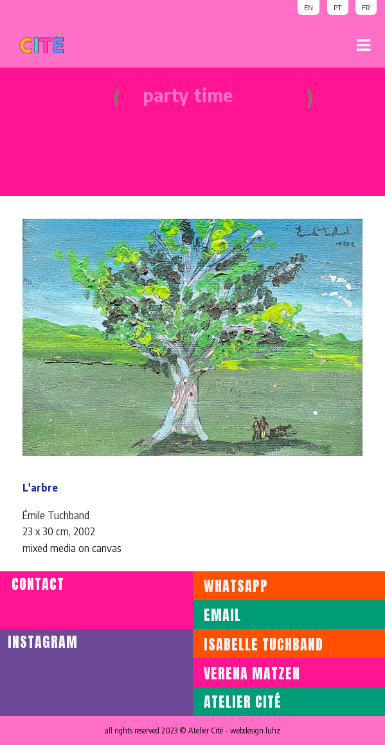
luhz (272, 730)
